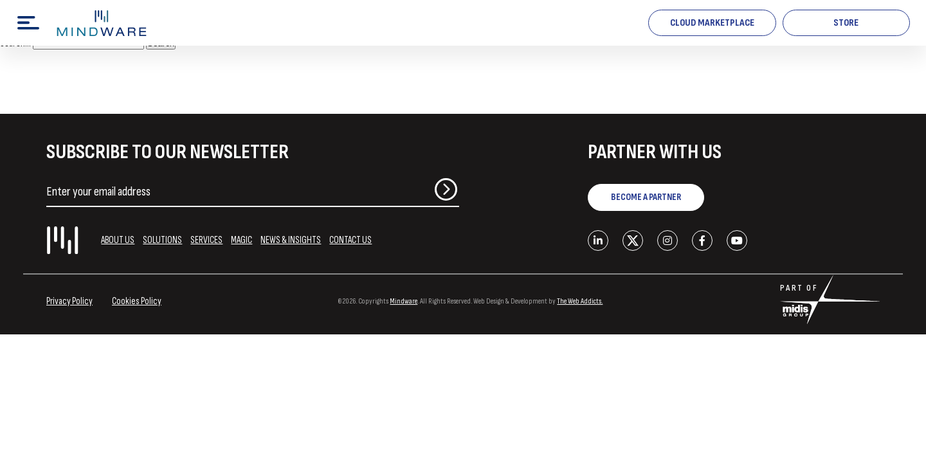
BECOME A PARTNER (646, 197)
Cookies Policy (136, 301)
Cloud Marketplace (712, 23)
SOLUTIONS (162, 240)
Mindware (403, 301)
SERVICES (206, 240)
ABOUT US (117, 240)
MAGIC (241, 240)
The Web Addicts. (580, 301)
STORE (845, 23)
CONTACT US (350, 240)
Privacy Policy (69, 301)
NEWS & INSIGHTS (290, 240)
